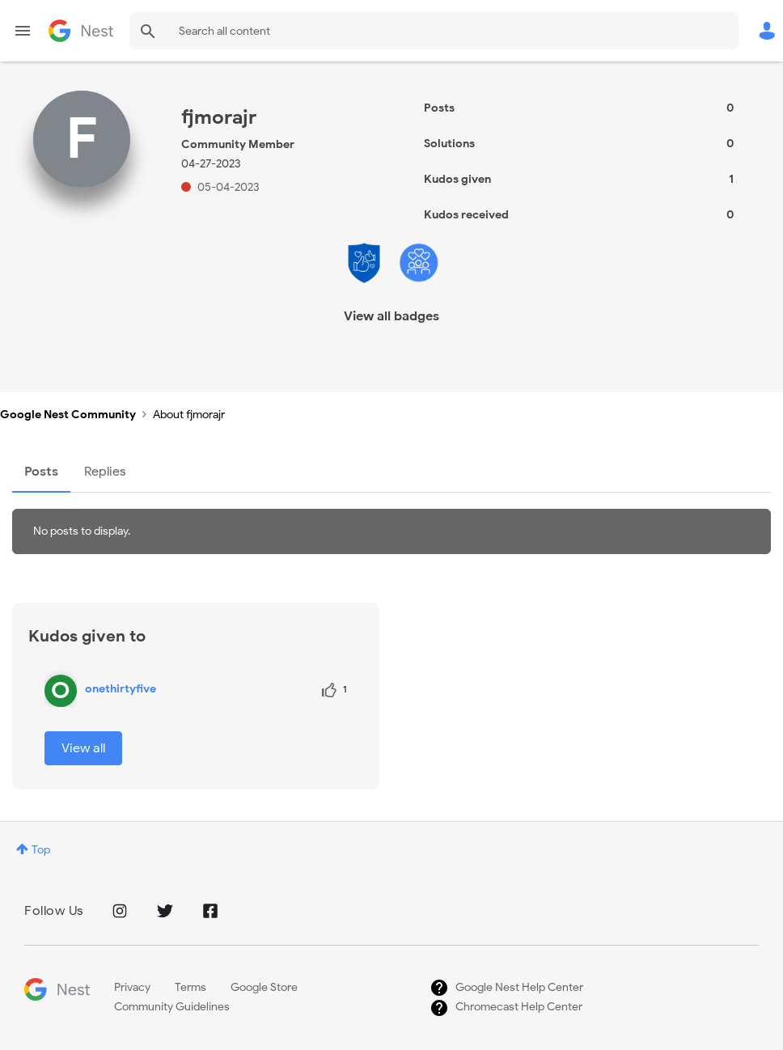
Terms (190, 987)
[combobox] (434, 30)
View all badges (391, 316)
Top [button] (41, 850)
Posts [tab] (41, 472)
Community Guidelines (172, 1007)
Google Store (264, 987)
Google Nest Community (81, 31)
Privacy (132, 987)
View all (83, 748)
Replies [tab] (105, 472)
